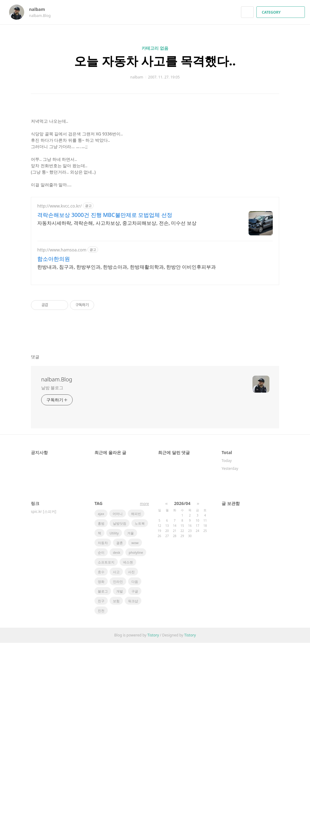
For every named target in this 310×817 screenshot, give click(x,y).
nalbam (40, 9)
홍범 (101, 697)
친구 (101, 775)
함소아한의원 (53, 433)
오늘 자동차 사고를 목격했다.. (155, 60)
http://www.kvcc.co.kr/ (59, 380)
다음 (134, 755)
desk (116, 726)
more (144, 677)
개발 (119, 765)
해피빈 (136, 688)
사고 (116, 746)
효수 (101, 746)
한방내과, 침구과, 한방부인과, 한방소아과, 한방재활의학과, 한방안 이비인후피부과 (126, 441)
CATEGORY (281, 12)
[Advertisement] (155, 151)
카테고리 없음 (155, 48)
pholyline (136, 726)
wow (135, 717)
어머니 (118, 688)
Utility (114, 707)
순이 (101, 726)
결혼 (119, 717)
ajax (101, 688)
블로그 (103, 765)
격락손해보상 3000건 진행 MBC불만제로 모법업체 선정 (104, 389)
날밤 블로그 (52, 562)
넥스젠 (128, 736)
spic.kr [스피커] (43, 685)
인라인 (118, 755)
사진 (131, 746)
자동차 (103, 717)
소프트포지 (106, 736)
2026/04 (182, 677)
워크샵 (133, 775)
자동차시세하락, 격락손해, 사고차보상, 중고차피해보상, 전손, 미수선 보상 (116, 397)
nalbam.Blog (56, 553)
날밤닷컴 (119, 697)
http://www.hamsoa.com (61, 424)
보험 (116, 775)
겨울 (130, 707)
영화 (101, 755)
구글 (134, 765)
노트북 (140, 697)
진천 (101, 784)
